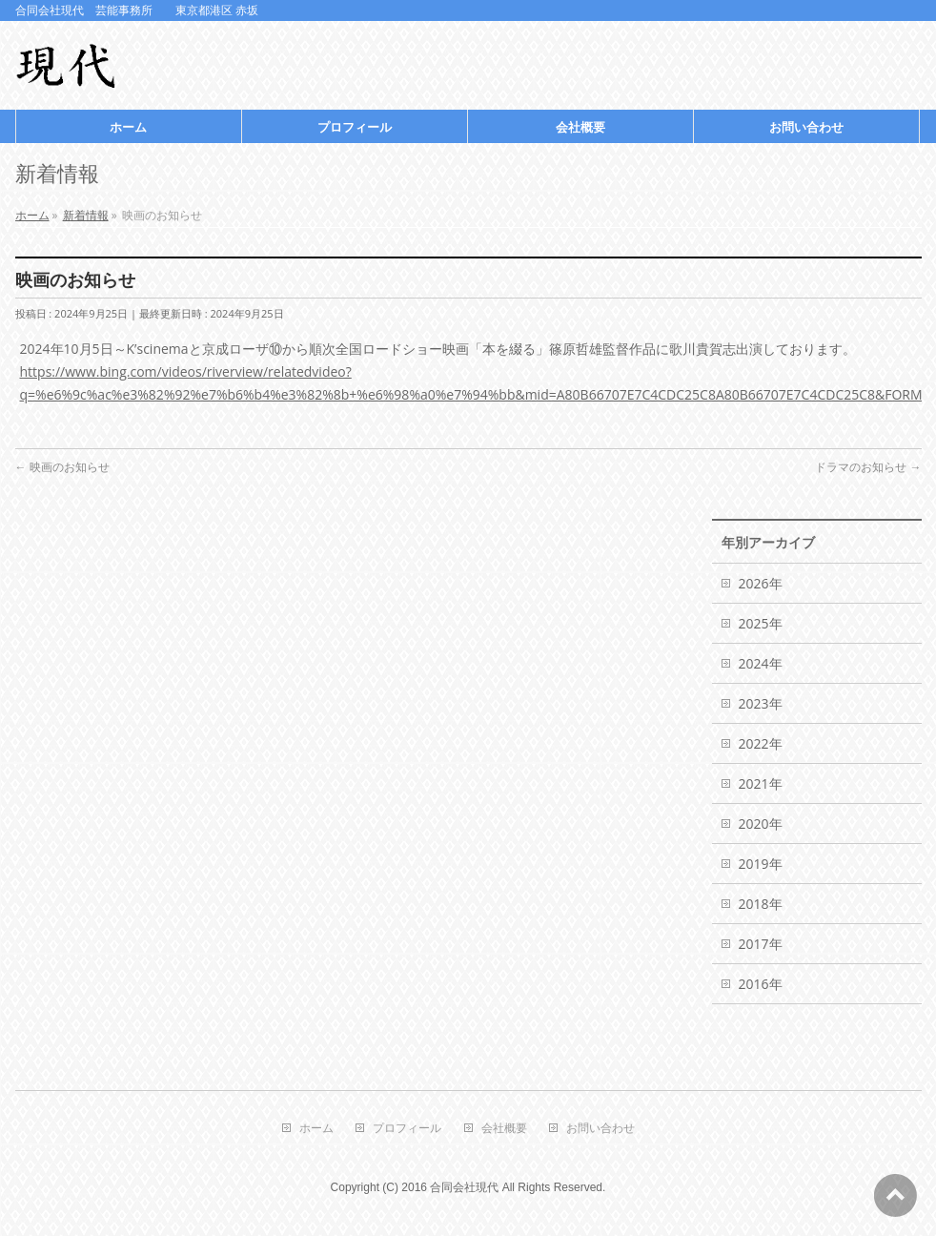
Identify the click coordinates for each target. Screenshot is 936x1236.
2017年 (761, 944)
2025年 (761, 623)
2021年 (761, 783)
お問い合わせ (600, 1129)
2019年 (761, 864)
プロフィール (407, 1129)
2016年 (761, 984)
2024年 (761, 663)
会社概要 (504, 1129)
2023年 (761, 703)
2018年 (761, 904)
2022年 (761, 743)
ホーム (316, 1129)
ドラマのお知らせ (868, 467)
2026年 (761, 583)
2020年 (761, 823)
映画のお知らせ (62, 467)
